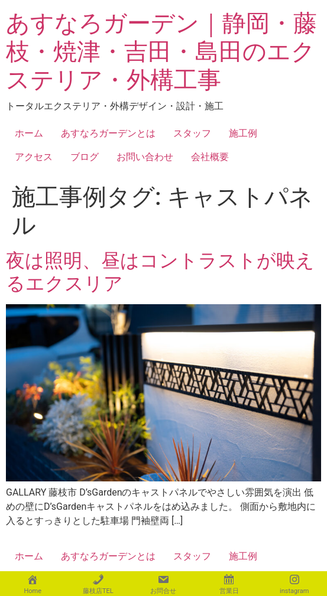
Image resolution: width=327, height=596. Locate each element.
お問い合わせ (144, 156)
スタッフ (192, 133)
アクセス (34, 156)
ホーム (29, 133)
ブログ (84, 156)
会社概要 (210, 156)
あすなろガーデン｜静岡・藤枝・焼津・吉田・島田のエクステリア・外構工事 (161, 51)
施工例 (243, 133)
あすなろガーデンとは (108, 133)
